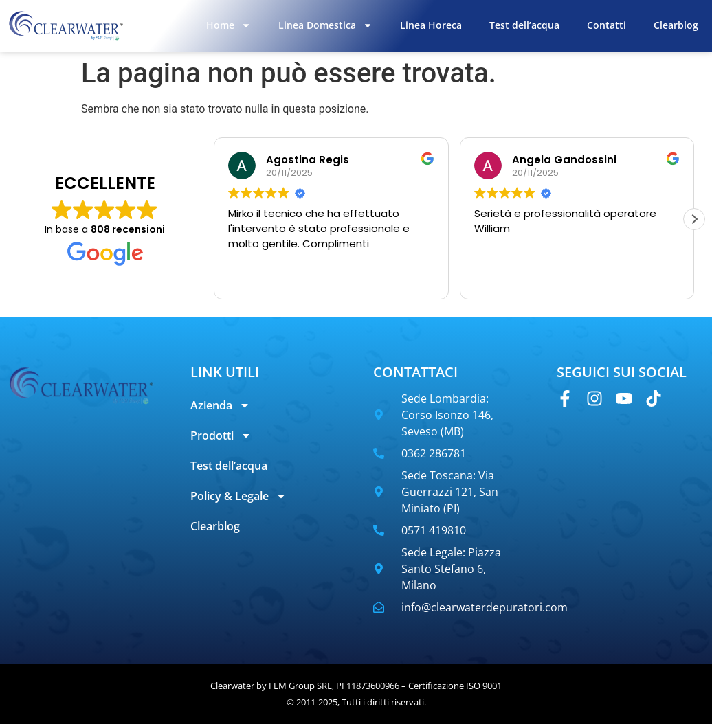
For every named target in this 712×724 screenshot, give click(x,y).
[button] (694, 219)
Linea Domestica (325, 25)
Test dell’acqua (524, 25)
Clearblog (676, 25)
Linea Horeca (431, 25)
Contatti (606, 25)
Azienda (220, 405)
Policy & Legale (238, 496)
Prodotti (221, 435)
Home (228, 25)
